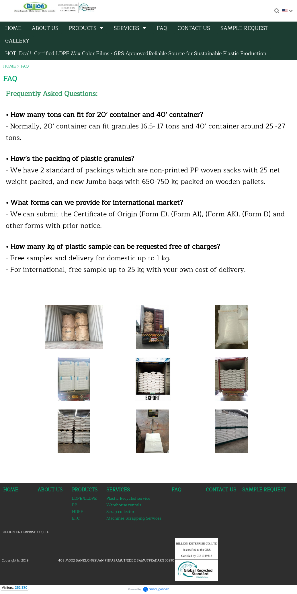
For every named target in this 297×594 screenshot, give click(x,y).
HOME (9, 66)
